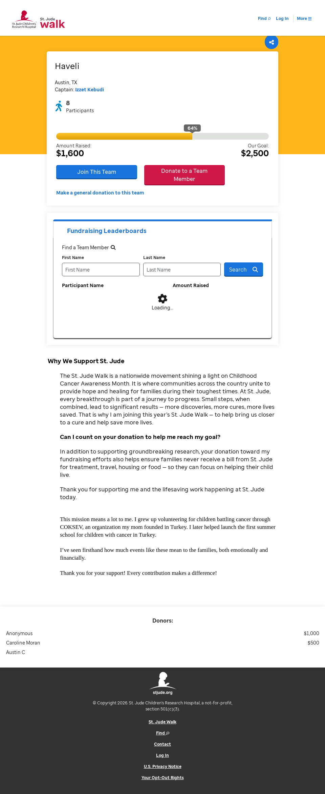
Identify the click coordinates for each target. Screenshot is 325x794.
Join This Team (96, 172)
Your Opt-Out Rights (163, 777)
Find (162, 733)
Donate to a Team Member (184, 175)
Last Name (154, 257)
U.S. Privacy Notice (162, 766)
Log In (162, 755)
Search (243, 269)
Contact (162, 744)
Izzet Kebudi (89, 89)
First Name (73, 257)
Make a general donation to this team (100, 192)
